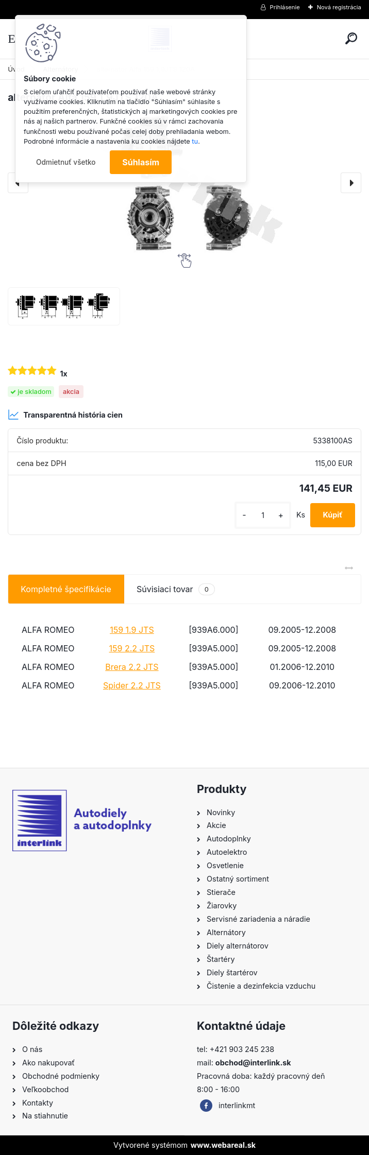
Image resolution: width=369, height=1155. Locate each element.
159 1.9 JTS (132, 630)
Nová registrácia (339, 7)
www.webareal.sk (223, 1145)
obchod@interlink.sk (253, 1062)
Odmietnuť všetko (66, 162)
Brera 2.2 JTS (131, 667)
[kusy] (263, 515)
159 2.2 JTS (132, 648)
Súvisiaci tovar (176, 589)
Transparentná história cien (65, 414)
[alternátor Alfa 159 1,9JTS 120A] (64, 306)
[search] (351, 38)
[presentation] (351, 183)
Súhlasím (140, 162)
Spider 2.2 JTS (132, 685)
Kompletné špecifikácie (66, 589)
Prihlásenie (285, 7)
